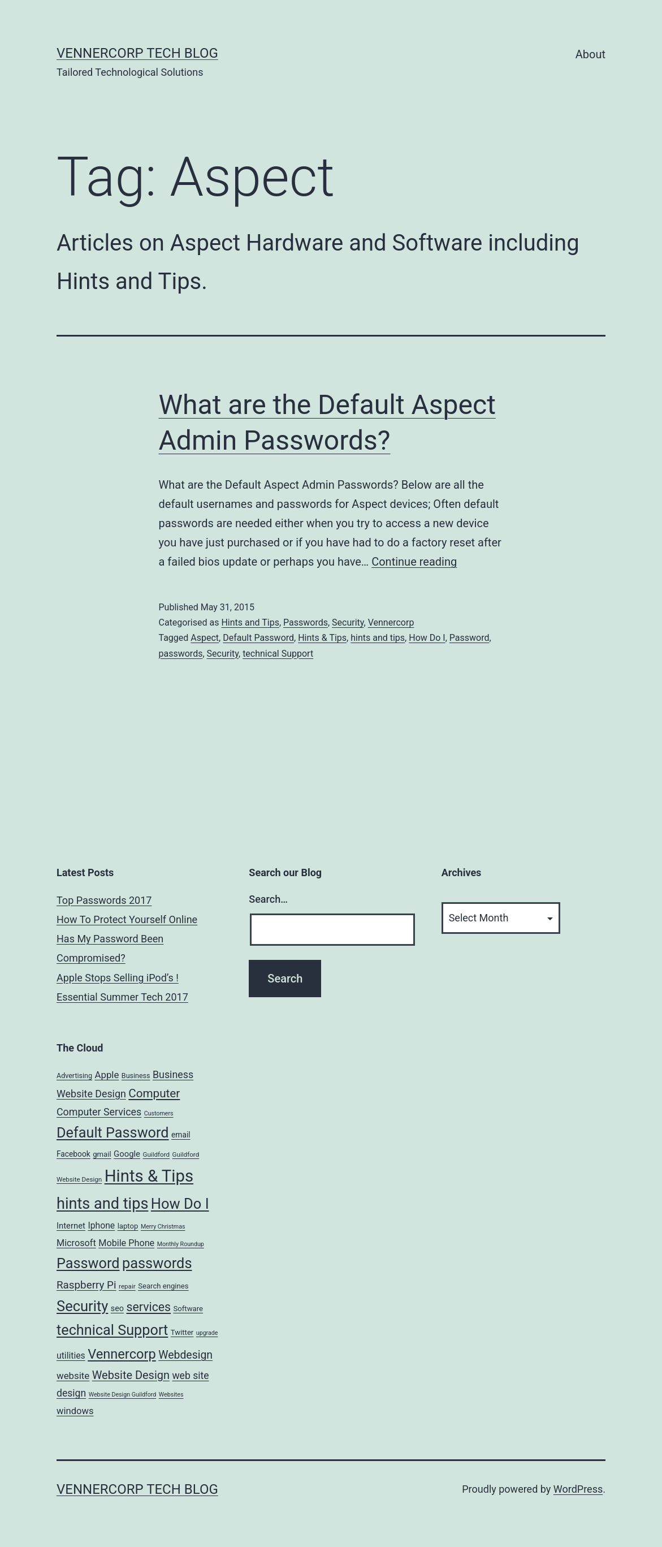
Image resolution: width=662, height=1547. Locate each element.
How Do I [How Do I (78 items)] (180, 1203)
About (590, 54)
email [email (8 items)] (181, 1134)
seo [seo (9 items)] (117, 1308)
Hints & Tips (322, 637)
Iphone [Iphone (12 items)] (101, 1225)
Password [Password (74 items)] (88, 1263)
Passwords (305, 622)
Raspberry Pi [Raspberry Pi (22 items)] (86, 1285)
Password (469, 637)
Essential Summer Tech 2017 (122, 997)
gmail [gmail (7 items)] (102, 1154)
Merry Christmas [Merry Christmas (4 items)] (163, 1226)
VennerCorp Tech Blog (137, 53)
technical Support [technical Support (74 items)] (112, 1330)
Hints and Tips (250, 622)
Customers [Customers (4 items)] (159, 1113)
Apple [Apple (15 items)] (106, 1074)
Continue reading (414, 561)
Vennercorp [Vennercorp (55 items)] (122, 1354)
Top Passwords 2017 (104, 900)
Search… (268, 899)
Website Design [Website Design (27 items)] (131, 1375)
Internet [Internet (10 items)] (71, 1226)
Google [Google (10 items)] (127, 1154)
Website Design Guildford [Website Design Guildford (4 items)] (123, 1394)
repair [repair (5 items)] (127, 1286)
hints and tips (378, 637)
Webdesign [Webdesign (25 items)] (185, 1354)
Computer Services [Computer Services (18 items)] (99, 1112)
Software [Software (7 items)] (188, 1308)
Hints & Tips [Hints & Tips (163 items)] (149, 1176)
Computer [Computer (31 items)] (154, 1093)
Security (348, 622)
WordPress (578, 1489)
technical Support (278, 653)
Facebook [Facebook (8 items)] (73, 1153)
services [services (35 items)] (148, 1307)
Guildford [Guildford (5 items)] (156, 1154)
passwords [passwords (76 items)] (157, 1263)
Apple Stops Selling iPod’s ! (118, 978)
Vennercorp (391, 622)
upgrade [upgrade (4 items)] (207, 1333)
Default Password (258, 637)
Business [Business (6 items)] (136, 1075)
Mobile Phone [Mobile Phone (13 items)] (126, 1243)
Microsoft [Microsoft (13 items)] (76, 1243)
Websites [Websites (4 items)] (171, 1394)
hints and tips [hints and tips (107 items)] (102, 1204)
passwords (181, 653)
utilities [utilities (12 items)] (71, 1355)
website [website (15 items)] (73, 1375)
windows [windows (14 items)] (75, 1411)
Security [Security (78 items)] (82, 1306)
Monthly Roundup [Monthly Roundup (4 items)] (180, 1244)
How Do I (427, 637)
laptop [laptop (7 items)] (128, 1226)
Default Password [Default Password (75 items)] (113, 1132)
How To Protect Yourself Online (127, 919)
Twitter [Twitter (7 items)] (182, 1332)
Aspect (205, 637)
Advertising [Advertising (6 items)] (74, 1075)
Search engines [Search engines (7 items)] (163, 1286)
